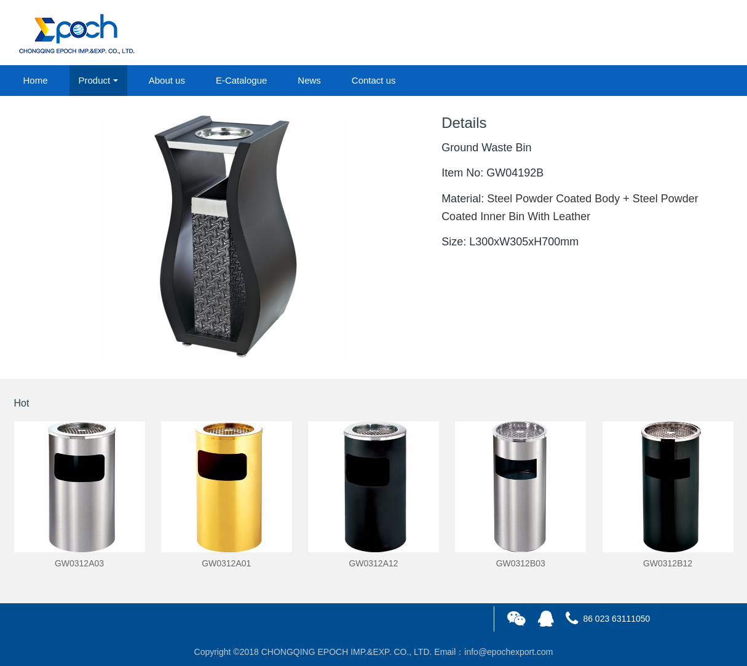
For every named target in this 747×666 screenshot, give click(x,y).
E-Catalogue (241, 80)
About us (167, 80)
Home (35, 80)
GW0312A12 (373, 563)
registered (705, 33)
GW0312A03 (79, 563)
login (650, 33)
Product (95, 80)
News (309, 80)
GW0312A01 (226, 563)
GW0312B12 (667, 563)
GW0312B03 (520, 563)
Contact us (374, 80)
